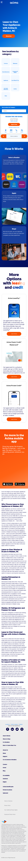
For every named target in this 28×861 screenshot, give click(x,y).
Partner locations (7, 790)
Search (22, 131)
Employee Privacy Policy (9, 814)
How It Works (6, 736)
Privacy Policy (7, 805)
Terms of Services (8, 801)
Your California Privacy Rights (10, 810)
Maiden (21, 724)
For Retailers (6, 742)
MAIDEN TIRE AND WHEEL (14, 117)
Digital (4, 782)
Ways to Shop (6, 739)
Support (5, 756)
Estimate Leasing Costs (14, 127)
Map (5, 131)
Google (21, 484)
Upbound (5, 793)
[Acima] (14, 3)
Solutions (5, 778)
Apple (8, 484)
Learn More (14, 334)
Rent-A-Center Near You (9, 745)
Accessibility (6, 775)
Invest (4, 767)
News (4, 753)
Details (11, 131)
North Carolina (14, 724)
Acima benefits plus (8, 786)
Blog (4, 771)
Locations (7, 724)
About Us (5, 750)
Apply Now (14, 124)
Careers (5, 764)
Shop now (8, 36)
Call (16, 131)
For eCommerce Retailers (10, 759)
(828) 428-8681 (14, 121)
